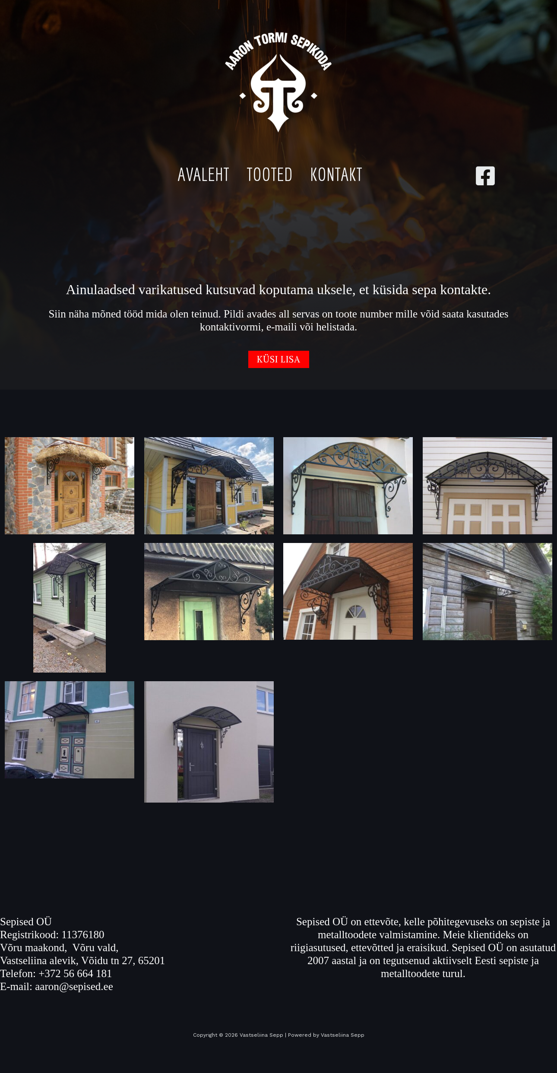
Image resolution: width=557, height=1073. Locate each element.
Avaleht (203, 174)
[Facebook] (485, 176)
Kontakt (336, 174)
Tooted (270, 174)
